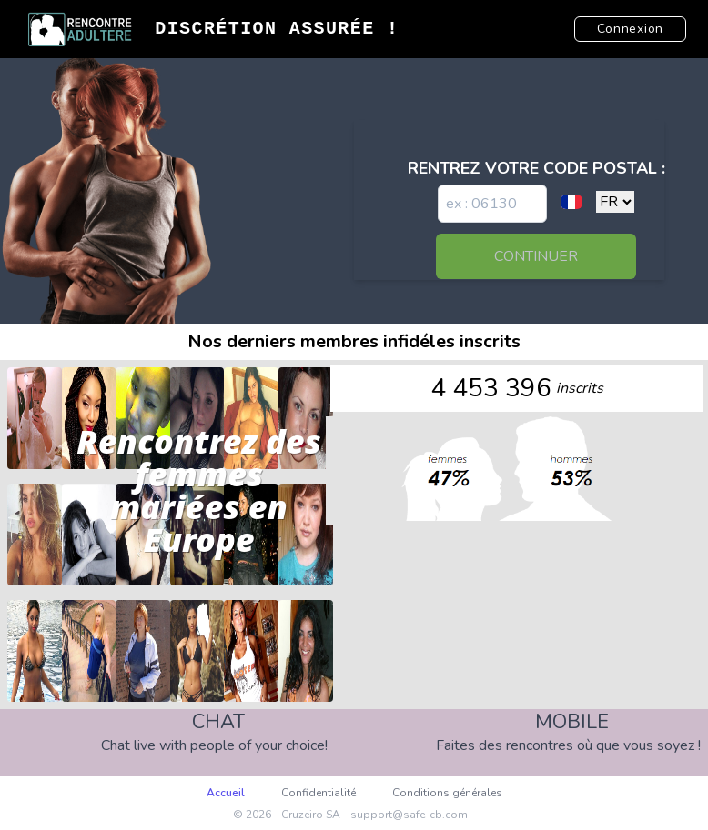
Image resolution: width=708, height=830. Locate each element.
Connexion (630, 28)
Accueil (226, 792)
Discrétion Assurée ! (277, 28)
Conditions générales (447, 792)
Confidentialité (318, 792)
